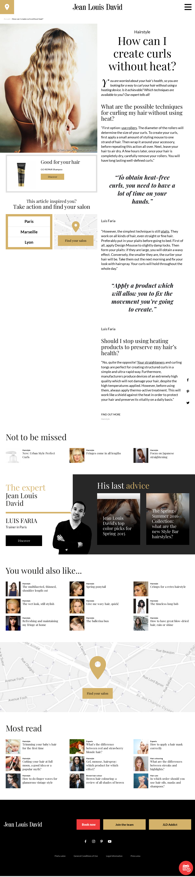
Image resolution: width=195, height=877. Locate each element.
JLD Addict (163, 825)
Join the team (123, 825)
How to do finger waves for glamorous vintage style (39, 781)
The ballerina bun (97, 622)
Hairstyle (105, 420)
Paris (29, 222)
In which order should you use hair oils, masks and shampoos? (167, 783)
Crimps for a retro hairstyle (168, 587)
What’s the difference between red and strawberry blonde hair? (104, 749)
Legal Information (114, 857)
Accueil (7, 20)
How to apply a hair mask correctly (166, 747)
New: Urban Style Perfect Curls (38, 456)
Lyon (29, 243)
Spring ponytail (96, 587)
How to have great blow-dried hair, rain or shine (169, 624)
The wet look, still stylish (38, 605)
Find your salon (75, 242)
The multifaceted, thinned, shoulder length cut (39, 589)
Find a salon (60, 857)
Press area (135, 857)
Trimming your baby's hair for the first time (39, 747)
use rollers (129, 129)
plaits (165, 232)
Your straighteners (151, 363)
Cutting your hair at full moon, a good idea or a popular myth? (37, 766)
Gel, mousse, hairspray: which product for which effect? (102, 766)
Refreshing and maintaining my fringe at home (40, 624)
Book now (88, 825)
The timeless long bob (164, 605)
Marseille (29, 232)
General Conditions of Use (86, 857)
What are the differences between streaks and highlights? (166, 766)
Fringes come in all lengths (103, 454)
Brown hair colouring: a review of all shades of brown (105, 781)
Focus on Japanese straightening (162, 456)
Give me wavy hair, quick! (102, 605)
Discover (52, 178)
